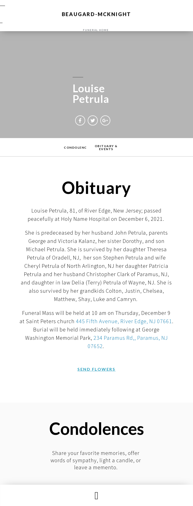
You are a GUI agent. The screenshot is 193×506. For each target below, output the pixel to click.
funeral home (96, 29)
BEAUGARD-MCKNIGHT (96, 14)
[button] (96, 495)
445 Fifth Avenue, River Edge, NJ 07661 (124, 321)
